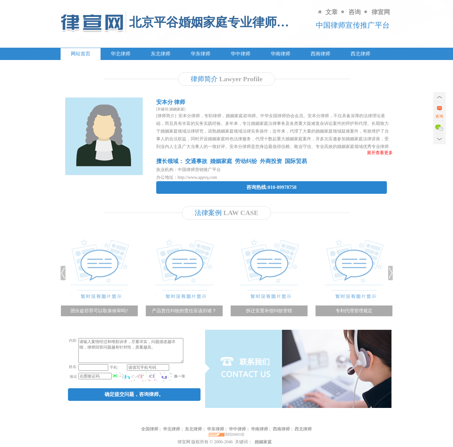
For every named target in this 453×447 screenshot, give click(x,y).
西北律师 (360, 53)
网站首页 (80, 53)
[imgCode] (142, 381)
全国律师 (149, 429)
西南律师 (320, 53)
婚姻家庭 (263, 442)
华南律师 (280, 53)
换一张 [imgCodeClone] (179, 381)
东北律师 (160, 53)
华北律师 (120, 53)
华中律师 (240, 53)
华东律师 (200, 53)
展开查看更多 (380, 152)
